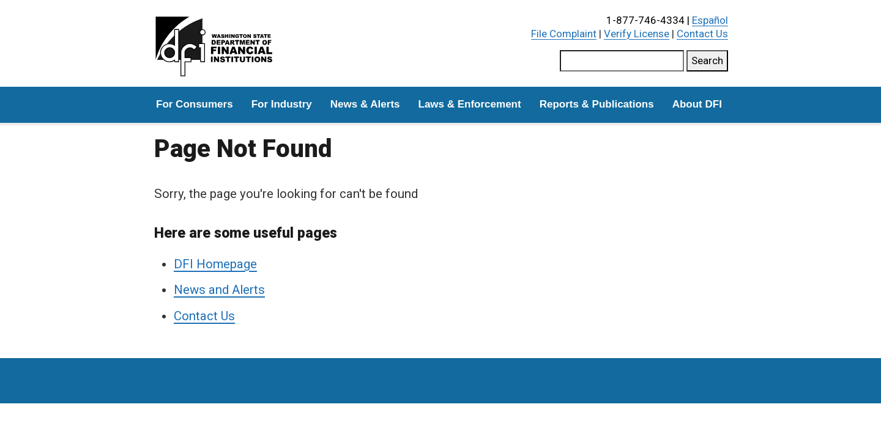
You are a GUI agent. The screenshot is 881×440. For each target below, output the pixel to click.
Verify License (636, 34)
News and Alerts (219, 289)
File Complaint (564, 34)
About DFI (697, 104)
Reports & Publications (597, 104)
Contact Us (702, 34)
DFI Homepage (215, 264)
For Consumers (194, 104)
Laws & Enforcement (469, 104)
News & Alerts (365, 104)
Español (710, 20)
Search (707, 60)
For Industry (281, 104)
